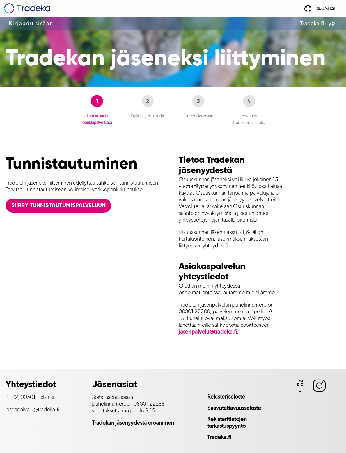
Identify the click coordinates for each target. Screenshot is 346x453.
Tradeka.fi (318, 24)
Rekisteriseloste (226, 397)
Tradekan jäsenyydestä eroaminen (133, 423)
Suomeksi (319, 8)
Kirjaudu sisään (31, 23)
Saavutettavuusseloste (234, 408)
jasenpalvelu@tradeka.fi (208, 332)
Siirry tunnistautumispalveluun (58, 205)
